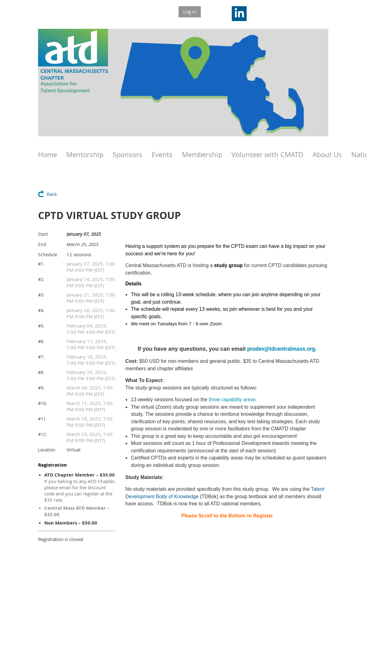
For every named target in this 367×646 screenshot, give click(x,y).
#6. (41, 341)
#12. (42, 434)
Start (43, 234)
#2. (41, 279)
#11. (42, 419)
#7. (41, 357)
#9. (41, 388)
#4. (41, 310)
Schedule (47, 254)
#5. (41, 326)
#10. (42, 403)
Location (46, 450)
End (42, 244)
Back (52, 194)
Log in (189, 11)
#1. (41, 264)
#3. (41, 295)
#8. (41, 372)
